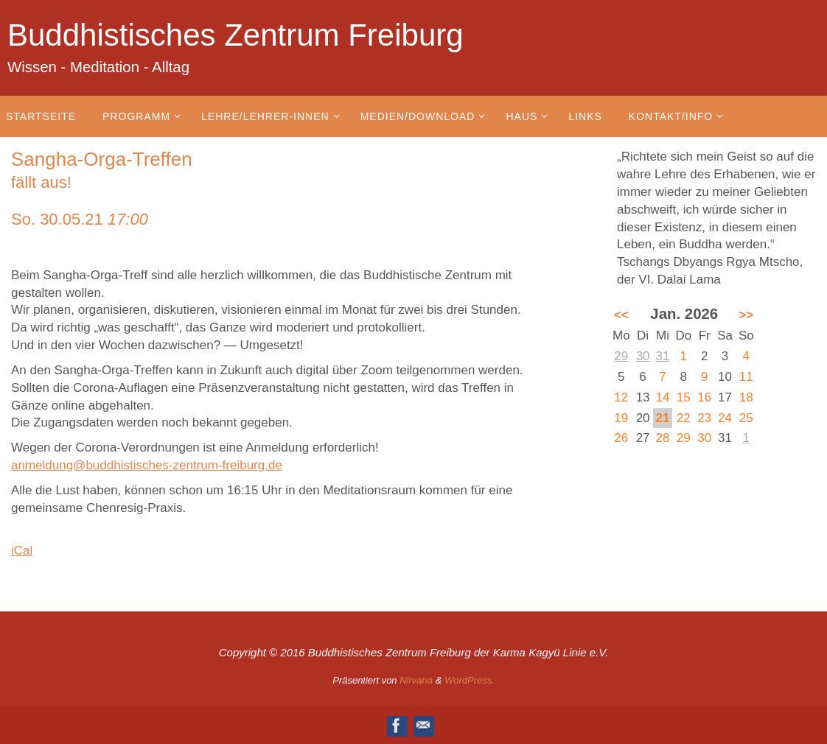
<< (621, 315)
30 (643, 356)
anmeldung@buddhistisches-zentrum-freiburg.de (146, 465)
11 (746, 377)
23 (704, 418)
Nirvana (416, 680)
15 (684, 397)
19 (621, 418)
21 (663, 418)
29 (621, 356)
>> (746, 315)
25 (746, 418)
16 (704, 397)
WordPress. (469, 680)
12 (621, 397)
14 (663, 397)
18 (746, 397)
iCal (21, 551)
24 (725, 418)
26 (621, 438)
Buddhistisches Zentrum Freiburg (235, 35)
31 (663, 356)
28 (663, 438)
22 (684, 418)
